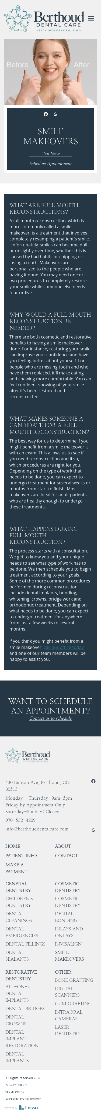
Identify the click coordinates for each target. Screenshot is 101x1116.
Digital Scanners (67, 992)
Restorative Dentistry (21, 975)
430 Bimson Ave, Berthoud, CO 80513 (37, 786)
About (63, 846)
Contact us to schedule (50, 718)
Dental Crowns (15, 1020)
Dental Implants (17, 1057)
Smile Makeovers (69, 956)
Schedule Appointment (50, 164)
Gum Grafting (73, 1003)
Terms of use (14, 1092)
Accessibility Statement (23, 1099)
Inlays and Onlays (69, 932)
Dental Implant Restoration (22, 1038)
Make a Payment (16, 868)
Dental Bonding (66, 917)
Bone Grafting (74, 980)
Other (63, 972)
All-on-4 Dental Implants (17, 993)
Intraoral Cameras (68, 1015)
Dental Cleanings (18, 917)
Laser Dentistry (68, 1030)
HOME (12, 846)
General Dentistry (18, 887)
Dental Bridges (25, 1008)
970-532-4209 (20, 820)
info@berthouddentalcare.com (36, 829)
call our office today (64, 647)
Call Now (50, 154)
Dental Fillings (25, 944)
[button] (91, 18)
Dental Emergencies (21, 932)
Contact (66, 855)
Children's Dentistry (19, 902)
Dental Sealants (17, 956)
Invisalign (68, 944)
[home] (44, 18)
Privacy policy (16, 1085)
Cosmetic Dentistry (68, 887)
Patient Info (21, 855)
